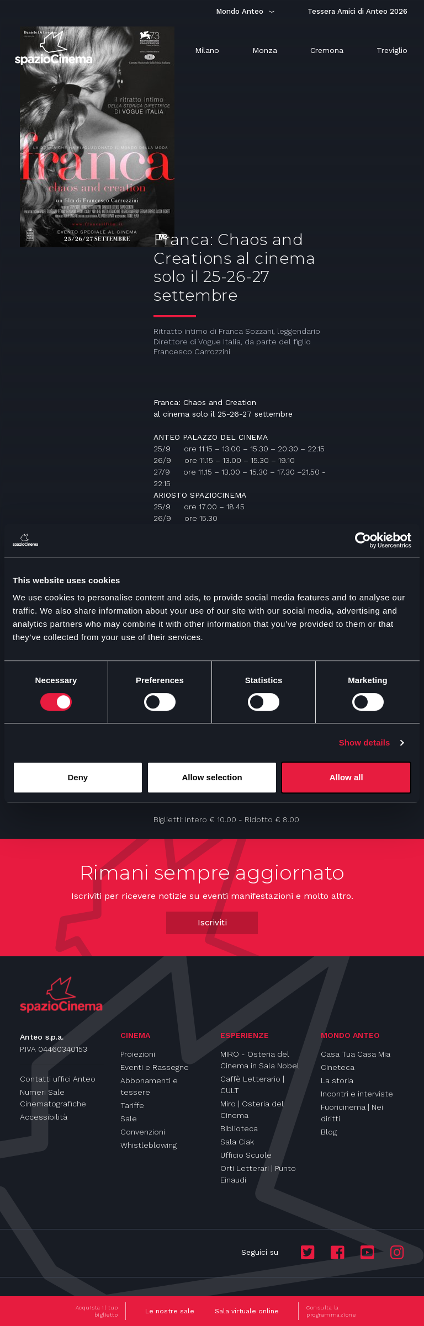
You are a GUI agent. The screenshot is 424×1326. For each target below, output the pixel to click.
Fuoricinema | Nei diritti (352, 1113)
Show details (364, 742)
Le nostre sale (169, 1311)
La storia (337, 1080)
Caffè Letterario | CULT (252, 1084)
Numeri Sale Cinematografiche (53, 1098)
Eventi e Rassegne (154, 1067)
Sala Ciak (237, 1141)
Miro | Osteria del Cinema (252, 1109)
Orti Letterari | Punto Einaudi (258, 1174)
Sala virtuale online (247, 1311)
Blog (329, 1131)
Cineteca (337, 1067)
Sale (128, 1118)
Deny (77, 777)
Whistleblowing (148, 1145)
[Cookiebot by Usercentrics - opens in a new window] (363, 540)
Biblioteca (239, 1128)
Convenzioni (142, 1131)
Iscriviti (212, 923)
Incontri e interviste (357, 1093)
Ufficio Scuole (246, 1155)
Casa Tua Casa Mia (355, 1054)
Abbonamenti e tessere (149, 1086)
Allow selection (212, 777)
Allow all (346, 777)
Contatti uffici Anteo (58, 1078)
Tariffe (132, 1105)
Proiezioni (137, 1054)
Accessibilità (43, 1116)
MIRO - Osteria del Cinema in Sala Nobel (259, 1060)
